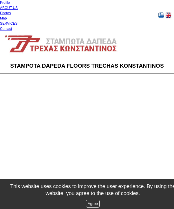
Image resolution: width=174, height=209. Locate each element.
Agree (93, 203)
